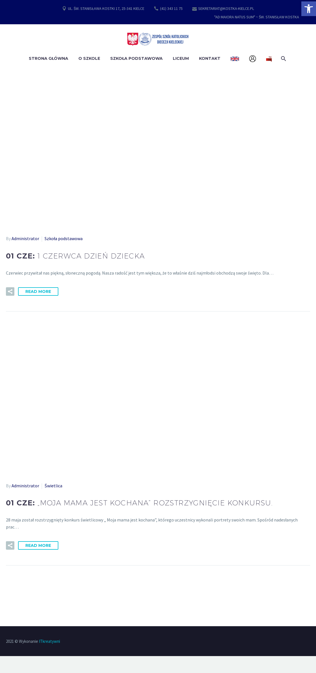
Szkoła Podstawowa (136, 58)
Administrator (25, 238)
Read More (38, 291)
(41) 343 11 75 (171, 8)
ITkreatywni (49, 641)
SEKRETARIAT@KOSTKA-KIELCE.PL (226, 8)
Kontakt (209, 58)
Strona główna (48, 58)
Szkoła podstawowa (64, 238)
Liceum (181, 58)
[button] (308, 8)
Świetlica (53, 485)
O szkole (89, 58)
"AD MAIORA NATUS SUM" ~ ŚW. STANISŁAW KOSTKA (256, 16)
